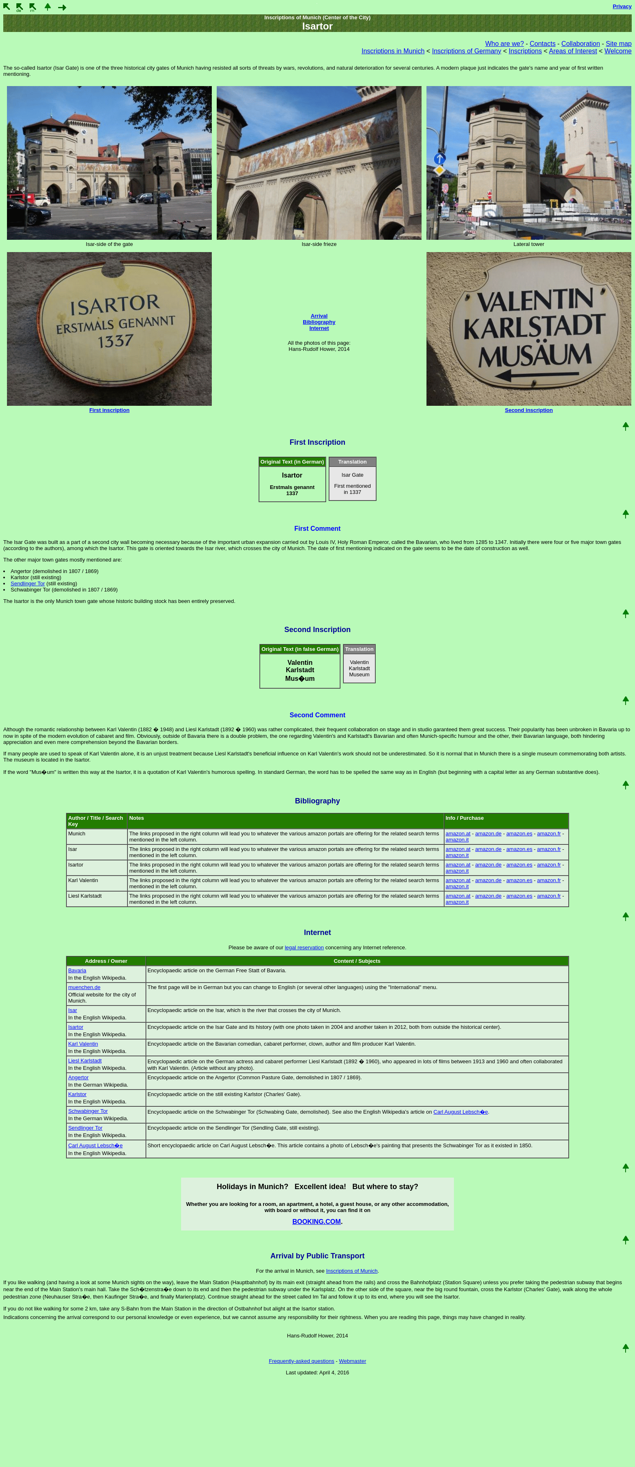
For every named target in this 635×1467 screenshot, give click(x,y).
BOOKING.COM (317, 1221)
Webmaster (352, 1361)
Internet (319, 328)
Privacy (622, 6)
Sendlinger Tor (28, 583)
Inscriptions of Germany (466, 51)
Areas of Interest (573, 51)
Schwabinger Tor (88, 1111)
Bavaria (77, 970)
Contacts (543, 43)
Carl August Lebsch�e (460, 1112)
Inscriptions (525, 51)
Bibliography (319, 322)
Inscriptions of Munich (352, 1271)
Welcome (618, 51)
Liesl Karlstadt (85, 1061)
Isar (72, 1010)
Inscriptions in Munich (392, 51)
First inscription (109, 410)
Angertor (78, 1077)
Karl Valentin (83, 1044)
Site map (619, 43)
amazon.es (519, 833)
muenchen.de (84, 987)
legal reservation (304, 947)
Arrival (319, 316)
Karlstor (77, 1094)
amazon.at (458, 833)
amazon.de (488, 833)
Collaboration (580, 43)
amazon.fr (549, 833)
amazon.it (457, 840)
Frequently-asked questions (301, 1361)
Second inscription (529, 410)
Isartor (75, 1027)
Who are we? (504, 43)
